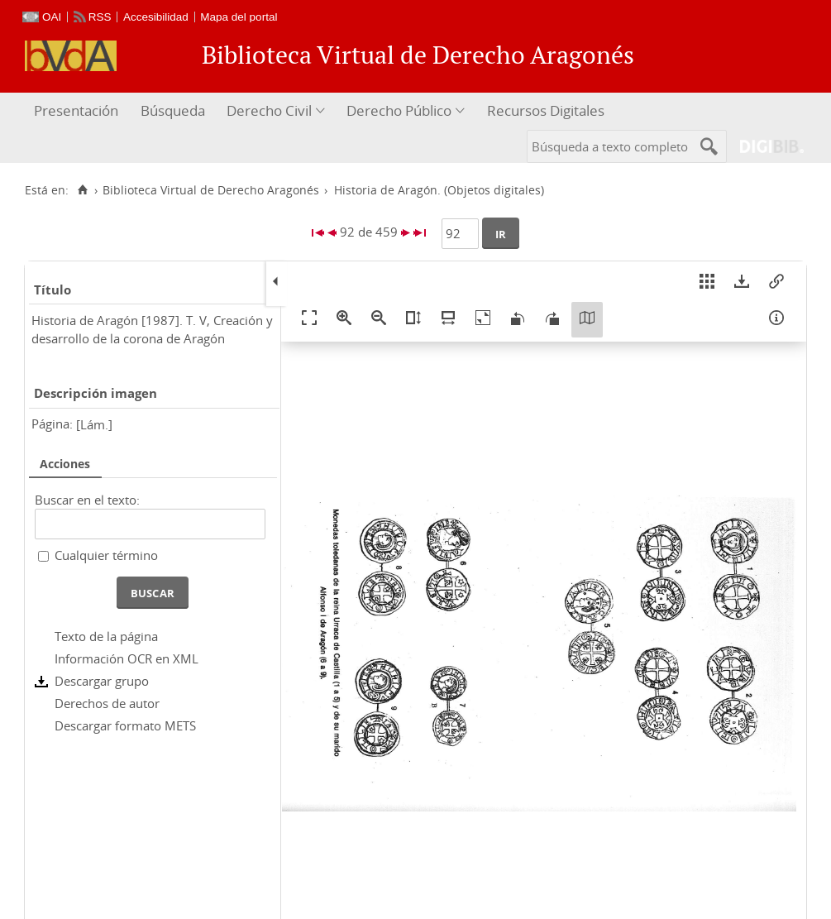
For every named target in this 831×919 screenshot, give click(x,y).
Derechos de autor (107, 703)
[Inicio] (82, 190)
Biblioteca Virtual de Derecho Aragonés (211, 190)
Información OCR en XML (126, 658)
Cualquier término (106, 555)
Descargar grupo (102, 680)
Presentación (76, 110)
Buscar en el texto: (87, 499)
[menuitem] (78, 111)
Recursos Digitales (545, 110)
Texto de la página (106, 636)
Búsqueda (173, 110)
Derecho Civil (269, 110)
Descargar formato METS (125, 725)
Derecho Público (398, 110)
